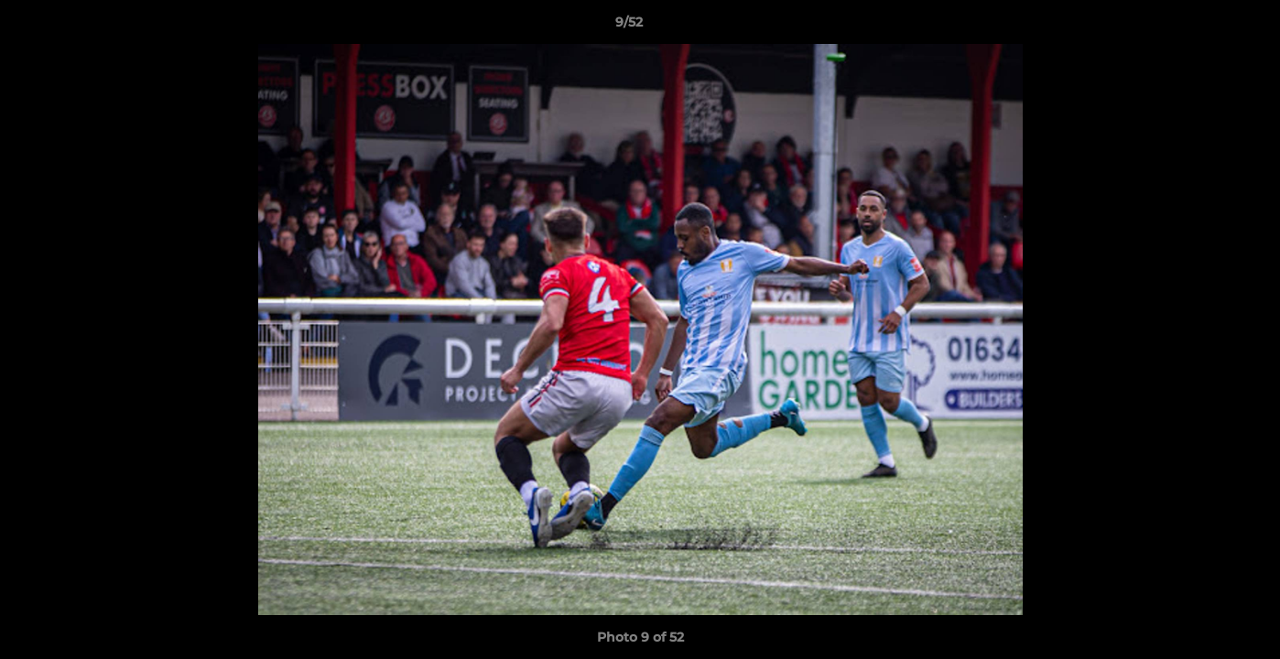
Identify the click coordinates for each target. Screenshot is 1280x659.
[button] (1203, 26)
